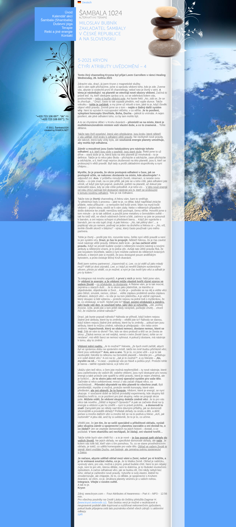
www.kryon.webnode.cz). (93, 502)
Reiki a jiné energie (58, 32)
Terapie (67, 28)
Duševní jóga (62, 24)
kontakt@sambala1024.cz (53, 122)
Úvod (68, 12)
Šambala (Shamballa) (56, 20)
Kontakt (66, 35)
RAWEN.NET (61, 130)
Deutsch (87, 2)
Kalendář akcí (62, 16)
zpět (80, 514)
